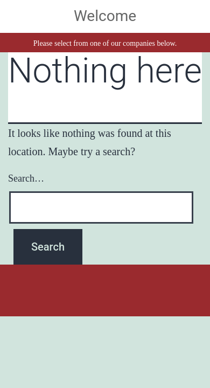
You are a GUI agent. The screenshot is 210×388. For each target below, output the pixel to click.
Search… (26, 178)
